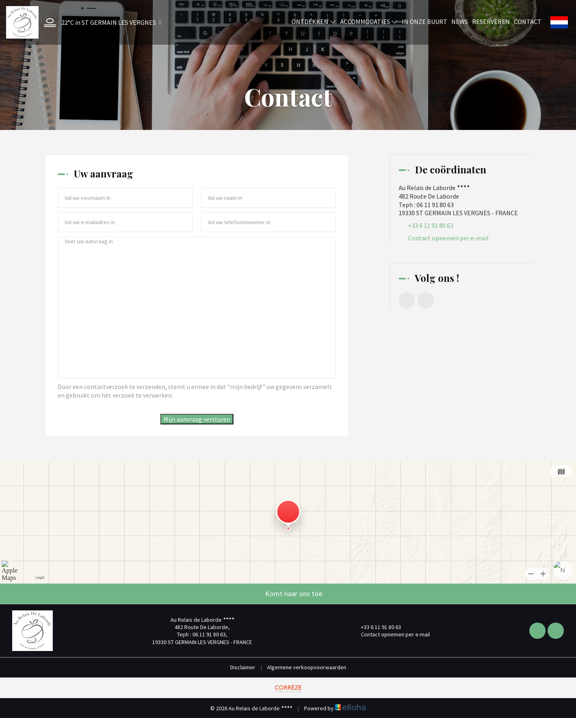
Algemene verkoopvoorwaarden (306, 667)
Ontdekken (313, 21)
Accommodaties (369, 21)
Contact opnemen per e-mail (448, 238)
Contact (527, 21)
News (459, 21)
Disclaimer (242, 667)
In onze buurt (424, 21)
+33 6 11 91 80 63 (376, 627)
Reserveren (491, 21)
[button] (101, 22)
